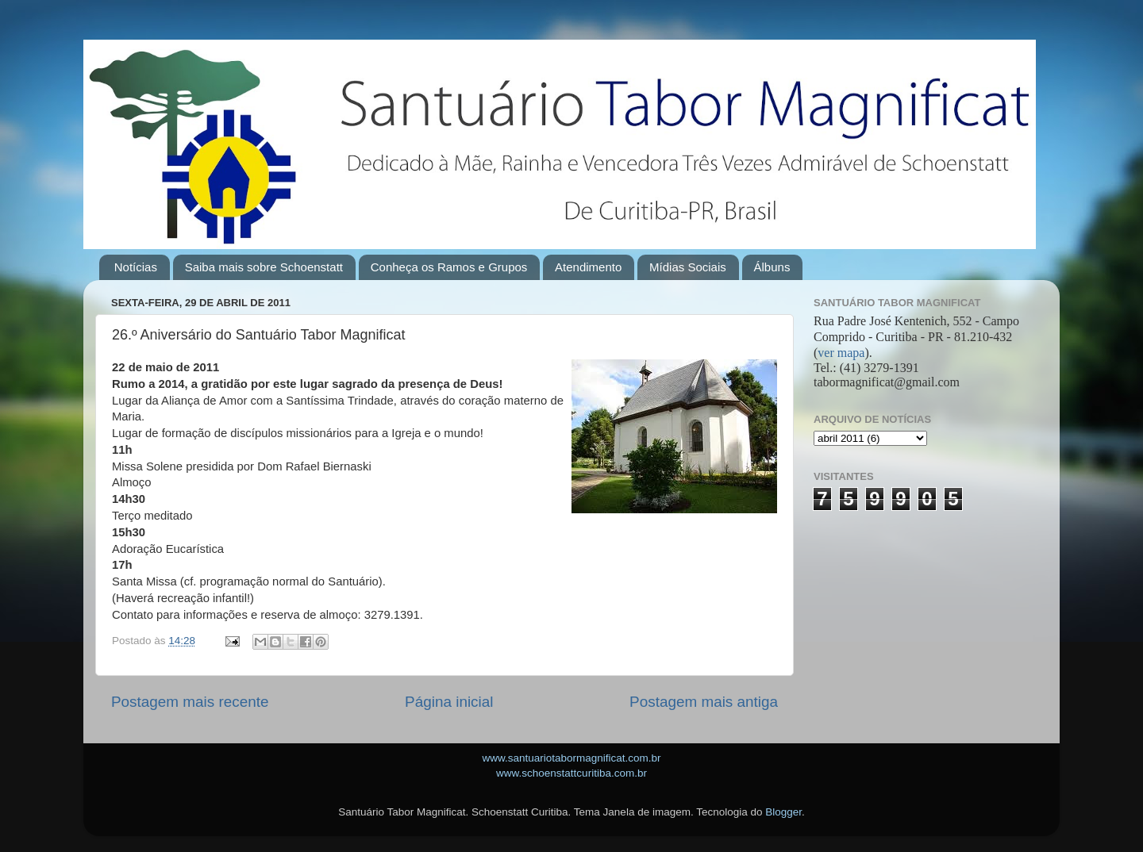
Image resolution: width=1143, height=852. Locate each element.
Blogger (783, 812)
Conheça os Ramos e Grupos (449, 267)
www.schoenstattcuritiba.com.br (571, 773)
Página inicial (449, 701)
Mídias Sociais (687, 267)
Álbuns (772, 267)
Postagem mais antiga (703, 701)
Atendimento (588, 267)
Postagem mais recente (189, 701)
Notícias (135, 267)
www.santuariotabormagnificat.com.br (571, 758)
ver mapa (841, 352)
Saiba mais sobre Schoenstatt (264, 267)
